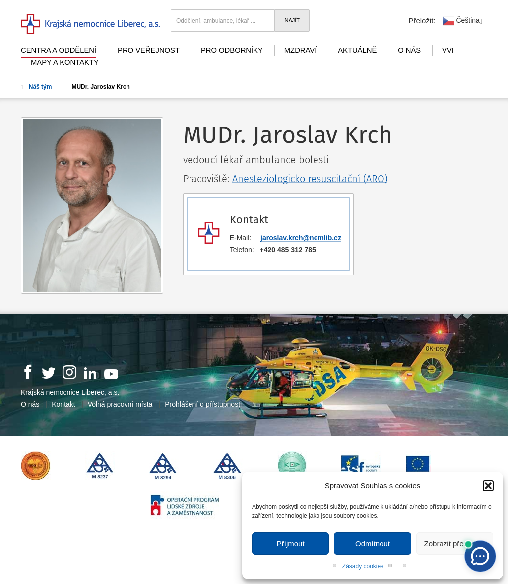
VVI (448, 50)
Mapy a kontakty (65, 62)
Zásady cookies (362, 566)
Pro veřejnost (149, 50)
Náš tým (36, 86)
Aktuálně (357, 50)
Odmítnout (372, 543)
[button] (488, 486)
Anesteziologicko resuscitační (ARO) (309, 179)
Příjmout (291, 543)
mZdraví (300, 50)
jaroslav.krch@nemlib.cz (300, 238)
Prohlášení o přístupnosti (203, 404)
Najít (292, 20)
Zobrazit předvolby (454, 543)
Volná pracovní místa (120, 404)
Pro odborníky (232, 50)
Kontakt (63, 404)
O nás (409, 50)
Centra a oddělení (58, 50)
